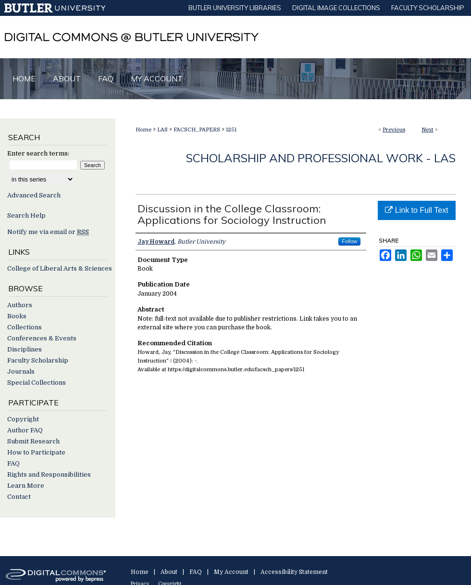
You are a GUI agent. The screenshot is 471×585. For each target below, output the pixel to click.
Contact (19, 496)
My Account (231, 572)
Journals (21, 371)
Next (427, 130)
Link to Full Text (416, 210)
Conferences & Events (41, 338)
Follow (349, 241)
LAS (162, 130)
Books (16, 316)
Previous (394, 130)
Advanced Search (34, 195)
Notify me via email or (48, 231)
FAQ (13, 463)
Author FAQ (25, 430)
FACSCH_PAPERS (197, 130)
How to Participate (36, 452)
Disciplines (24, 349)
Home (143, 130)
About (169, 572)
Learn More (25, 485)
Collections (24, 327)
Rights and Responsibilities (49, 474)
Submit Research (33, 441)
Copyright (23, 419)
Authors (19, 305)
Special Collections (36, 382)
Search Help (26, 215)
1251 (231, 130)
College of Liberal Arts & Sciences (59, 268)
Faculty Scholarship (37, 360)
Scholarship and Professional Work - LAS (321, 158)
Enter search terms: (38, 153)
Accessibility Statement (294, 572)
